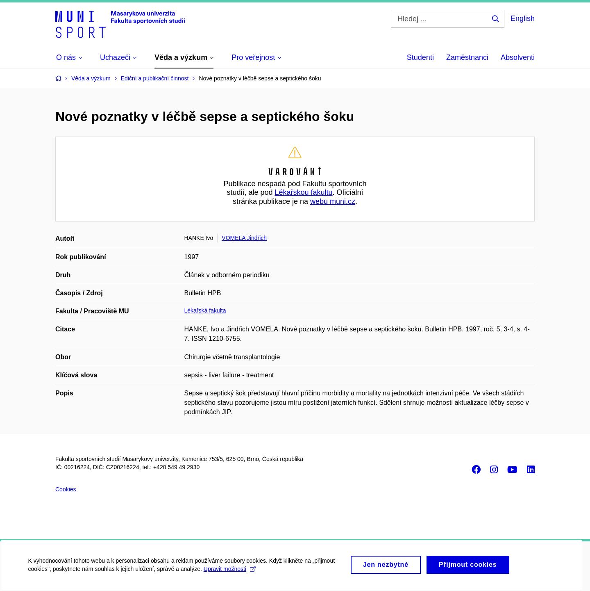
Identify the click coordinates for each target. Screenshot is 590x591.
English (523, 18)
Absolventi (518, 57)
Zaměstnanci (467, 57)
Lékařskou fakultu (303, 192)
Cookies (65, 489)
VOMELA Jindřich (244, 238)
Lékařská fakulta (205, 310)
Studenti (420, 57)
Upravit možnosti (230, 573)
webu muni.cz (332, 201)
